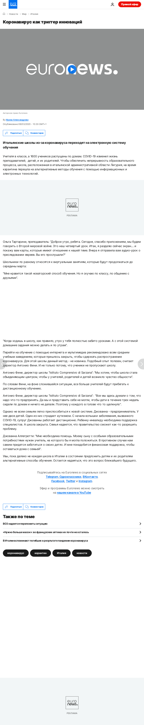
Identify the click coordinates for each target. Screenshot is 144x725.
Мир (24, 14)
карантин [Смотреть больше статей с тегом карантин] (40, 553)
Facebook (57, 481)
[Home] (4, 14)
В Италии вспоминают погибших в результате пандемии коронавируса (45, 540)
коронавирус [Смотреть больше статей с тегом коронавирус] (15, 553)
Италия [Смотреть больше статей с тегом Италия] (61, 553)
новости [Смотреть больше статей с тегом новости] (82, 553)
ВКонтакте (90, 476)
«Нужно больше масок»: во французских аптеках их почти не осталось (46, 532)
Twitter (70, 481)
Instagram (85, 481)
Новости (13, 14)
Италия (34, 14)
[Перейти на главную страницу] (13, 4)
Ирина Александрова (17, 119)
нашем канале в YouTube (74, 492)
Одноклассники (70, 476)
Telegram (52, 476)
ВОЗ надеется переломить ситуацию (25, 523)
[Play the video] (72, 69)
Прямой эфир (129, 4)
